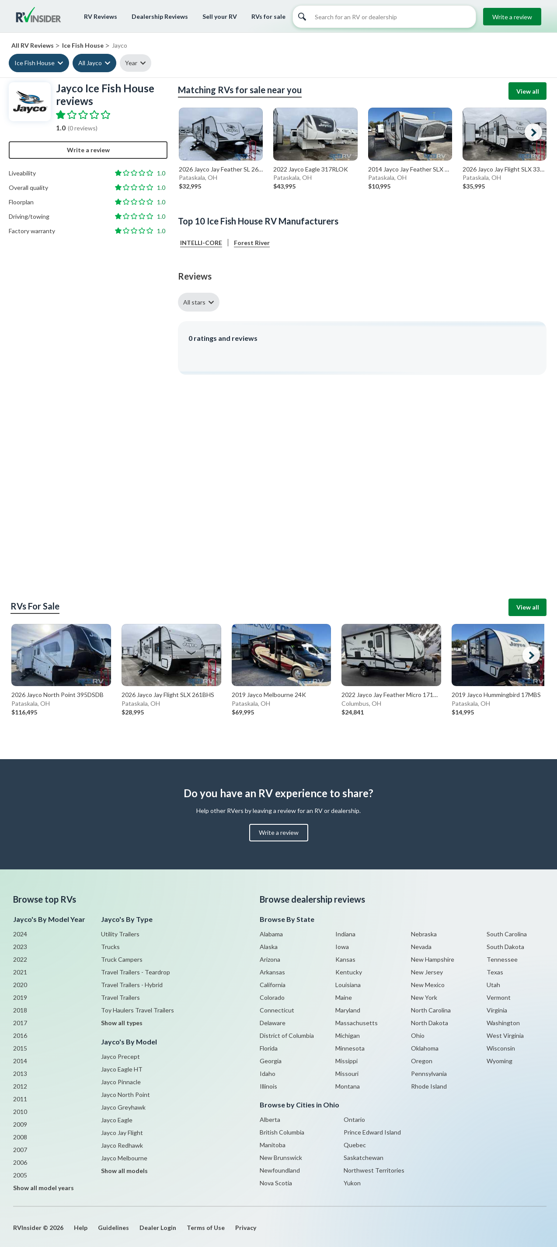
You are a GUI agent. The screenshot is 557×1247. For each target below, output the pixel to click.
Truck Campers (122, 959)
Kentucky (348, 972)
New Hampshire (432, 959)
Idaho (267, 1073)
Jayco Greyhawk (123, 1107)
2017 (20, 1022)
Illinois (268, 1086)
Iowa (342, 946)
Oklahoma (425, 1048)
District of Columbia (287, 1035)
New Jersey (427, 972)
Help (80, 1227)
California (272, 984)
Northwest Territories (374, 1170)
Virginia (497, 1010)
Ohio (418, 1035)
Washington (503, 1022)
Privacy (245, 1227)
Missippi (346, 1061)
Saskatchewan (363, 1157)
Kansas (345, 959)
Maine (343, 997)
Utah (493, 984)
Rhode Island (429, 1086)
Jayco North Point (125, 1094)
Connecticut (277, 1010)
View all (527, 91)
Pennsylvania (429, 1073)
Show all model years (43, 1187)
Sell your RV (219, 16)
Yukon (352, 1183)
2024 (20, 934)
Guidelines (113, 1227)
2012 (20, 1086)
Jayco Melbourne (124, 1158)
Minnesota (350, 1048)
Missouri (347, 1073)
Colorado (272, 997)
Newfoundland (280, 1170)
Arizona (270, 959)
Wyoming (499, 1061)
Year (131, 63)
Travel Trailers (120, 997)
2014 (20, 1061)
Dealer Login (157, 1227)
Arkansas (272, 972)
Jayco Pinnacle (121, 1082)
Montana (347, 1086)
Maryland (347, 1010)
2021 (20, 972)
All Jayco (90, 63)
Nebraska (424, 934)
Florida (269, 1048)
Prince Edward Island (372, 1132)
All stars (194, 302)
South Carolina (507, 934)
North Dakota (429, 1022)
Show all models (124, 1170)
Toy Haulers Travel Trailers (137, 1010)
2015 (20, 1048)
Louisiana (348, 984)
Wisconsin (501, 1048)
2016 (20, 1035)
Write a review (512, 17)
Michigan (347, 1035)
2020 (20, 984)
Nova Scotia (276, 1183)
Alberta (270, 1119)
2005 (20, 1175)
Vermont (499, 997)
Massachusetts (356, 1022)
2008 (20, 1137)
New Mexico (428, 984)
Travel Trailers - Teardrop (135, 972)
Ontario (354, 1119)
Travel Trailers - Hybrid (132, 984)
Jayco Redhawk (122, 1145)
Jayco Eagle (116, 1120)
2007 (20, 1149)
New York (424, 997)
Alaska (269, 946)
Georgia (271, 1061)
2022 (20, 959)
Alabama (271, 934)
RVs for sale (268, 16)
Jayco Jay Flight (122, 1132)
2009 (20, 1124)
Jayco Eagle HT (122, 1069)
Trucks (110, 946)
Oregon (421, 1061)
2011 (20, 1099)
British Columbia (282, 1132)
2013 (20, 1073)
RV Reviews (100, 16)
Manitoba (272, 1145)
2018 (20, 1010)
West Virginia (505, 1035)
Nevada (421, 946)
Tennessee (502, 959)
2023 (20, 946)
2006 (20, 1162)
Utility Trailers (120, 934)
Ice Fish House (34, 63)
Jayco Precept (120, 1056)
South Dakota (505, 946)
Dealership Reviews (160, 16)
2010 (20, 1111)
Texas (495, 972)
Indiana (345, 934)
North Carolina (431, 1010)
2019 (20, 997)
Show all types (122, 1022)
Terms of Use (206, 1227)
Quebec (355, 1145)
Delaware (272, 1022)
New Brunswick (281, 1157)
